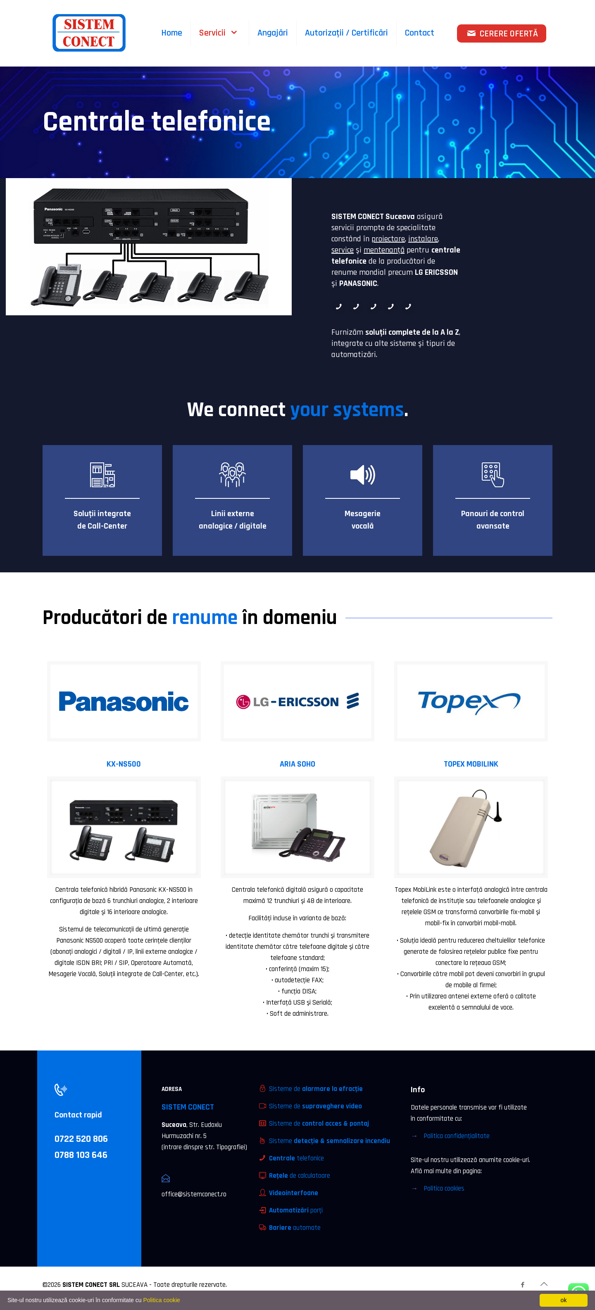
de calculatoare (299, 1175)
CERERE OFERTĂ (501, 34)
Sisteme (329, 1141)
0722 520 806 (81, 1139)
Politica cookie (161, 1300)
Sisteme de (316, 1088)
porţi (296, 1210)
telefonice (296, 1158)
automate (295, 1227)
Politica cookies (444, 1188)
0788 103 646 (81, 1155)
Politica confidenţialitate (457, 1136)
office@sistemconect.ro (194, 1194)
